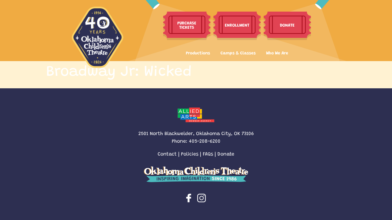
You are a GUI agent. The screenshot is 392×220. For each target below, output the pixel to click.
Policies (189, 153)
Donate (225, 153)
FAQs (208, 153)
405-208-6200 (205, 140)
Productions (198, 53)
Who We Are (277, 53)
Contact (167, 153)
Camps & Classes (238, 53)
